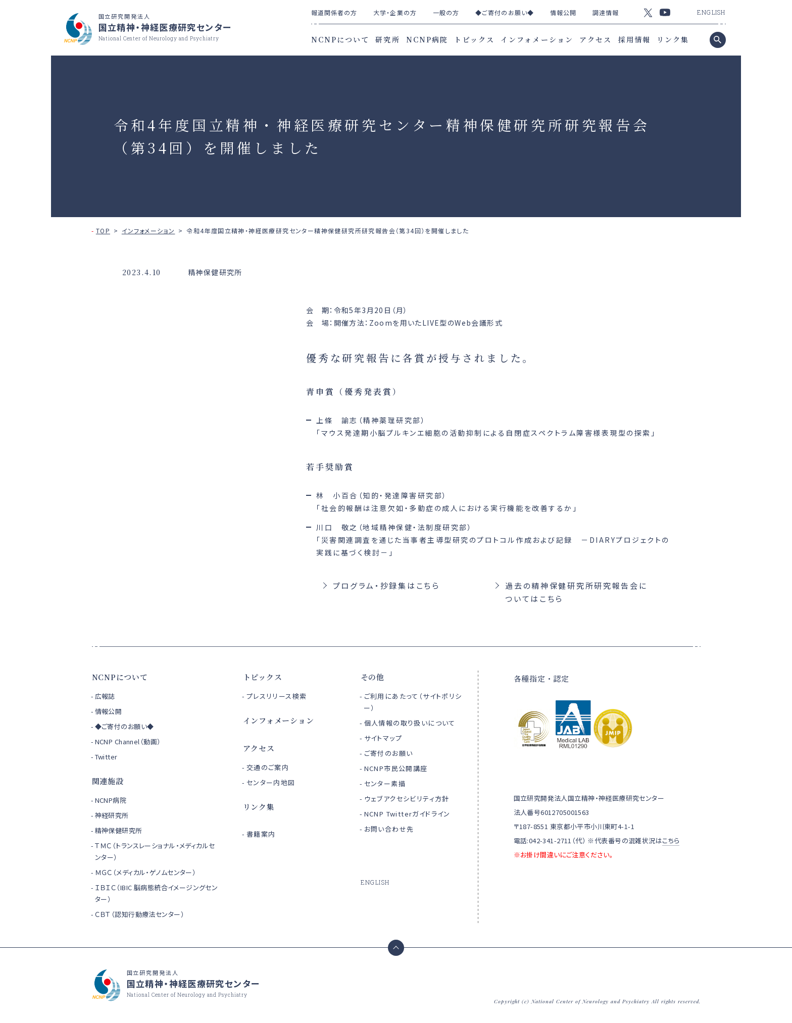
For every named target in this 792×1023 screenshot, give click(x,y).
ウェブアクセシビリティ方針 (407, 798)
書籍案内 (261, 834)
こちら (670, 840)
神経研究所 (112, 815)
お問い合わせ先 (389, 829)
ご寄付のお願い (388, 753)
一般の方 (446, 12)
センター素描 (385, 783)
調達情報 (605, 12)
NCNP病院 (427, 39)
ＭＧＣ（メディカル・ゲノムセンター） (145, 872)
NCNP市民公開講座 (396, 768)
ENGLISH (711, 12)
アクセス (595, 39)
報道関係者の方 (334, 12)
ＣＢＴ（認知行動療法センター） (139, 914)
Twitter (106, 756)
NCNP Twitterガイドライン (407, 814)
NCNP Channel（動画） (128, 741)
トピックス (474, 39)
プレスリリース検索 (276, 696)
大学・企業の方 (395, 12)
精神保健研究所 (118, 830)
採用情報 (634, 39)
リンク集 (673, 39)
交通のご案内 (267, 767)
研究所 (387, 39)
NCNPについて (340, 39)
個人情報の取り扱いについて (410, 723)
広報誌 (105, 696)
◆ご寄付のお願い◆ (504, 12)
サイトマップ (383, 738)
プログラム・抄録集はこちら (386, 585)
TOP (103, 230)
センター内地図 (270, 782)
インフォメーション (537, 39)
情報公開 (563, 12)
